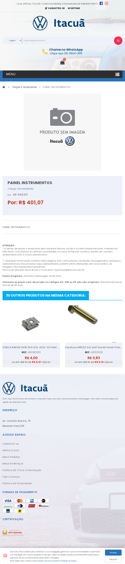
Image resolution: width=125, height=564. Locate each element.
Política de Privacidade (17, 483)
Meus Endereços (13, 463)
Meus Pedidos (11, 457)
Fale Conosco (11, 476)
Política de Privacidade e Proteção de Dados (57, 561)
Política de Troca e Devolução (22, 470)
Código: (12, 188)
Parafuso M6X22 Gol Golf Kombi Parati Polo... (93, 347)
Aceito (113, 552)
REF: (24, 352)
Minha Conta (11, 450)
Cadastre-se (11, 443)
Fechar (113, 559)
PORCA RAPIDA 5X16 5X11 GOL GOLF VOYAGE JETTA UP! (31, 347)
